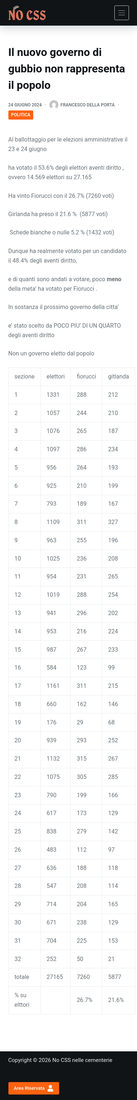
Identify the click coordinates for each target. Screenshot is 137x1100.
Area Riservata (34, 1088)
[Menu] (121, 12)
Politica (20, 114)
